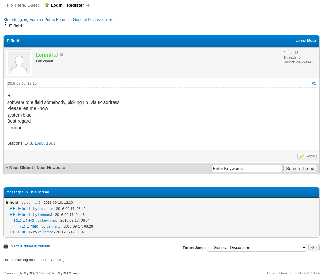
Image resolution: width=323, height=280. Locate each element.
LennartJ (33, 202)
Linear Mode (305, 40)
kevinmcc (45, 209)
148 (28, 143)
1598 (39, 143)
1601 (50, 143)
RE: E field (20, 208)
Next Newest (49, 167)
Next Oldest (21, 167)
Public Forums (56, 19)
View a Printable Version (30, 246)
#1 (314, 83)
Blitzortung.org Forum (22, 19)
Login (56, 5)
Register (75, 5)
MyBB (28, 273)
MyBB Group (68, 273)
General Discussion (90, 19)
